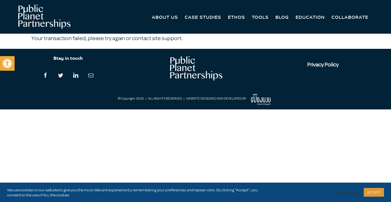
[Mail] (91, 75)
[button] (7, 63)
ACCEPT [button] (374, 192)
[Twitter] (60, 75)
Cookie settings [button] (346, 192)
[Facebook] (45, 75)
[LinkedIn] (76, 75)
